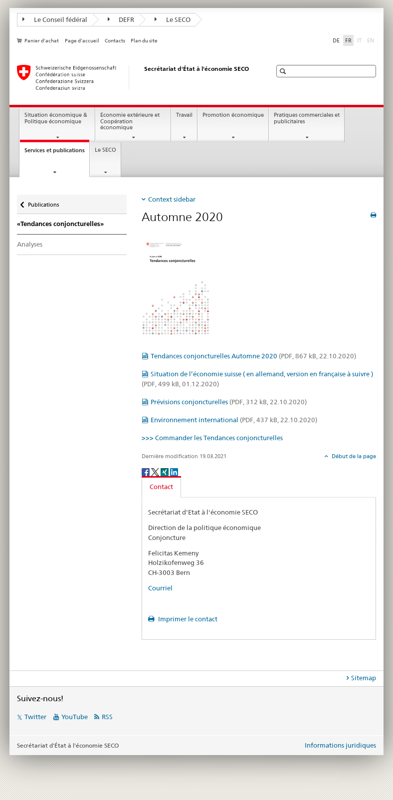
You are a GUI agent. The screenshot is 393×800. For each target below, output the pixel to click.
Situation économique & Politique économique (55, 118)
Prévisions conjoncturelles (229, 402)
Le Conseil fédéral (54, 19)
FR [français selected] (348, 40)
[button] (284, 71)
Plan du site (144, 40)
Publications (43, 202)
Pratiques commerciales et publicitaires (307, 118)
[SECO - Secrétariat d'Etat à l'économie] (134, 77)
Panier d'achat (41, 40)
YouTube (74, 717)
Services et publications (56, 153)
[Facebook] (146, 471)
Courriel (160, 588)
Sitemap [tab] (363, 678)
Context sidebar (172, 199)
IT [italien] (360, 40)
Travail (184, 115)
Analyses (29, 244)
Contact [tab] (161, 487)
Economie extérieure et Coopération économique (130, 121)
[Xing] (165, 471)
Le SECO (173, 19)
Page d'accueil (82, 40)
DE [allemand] (336, 40)
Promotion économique (233, 115)
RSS (107, 717)
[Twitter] (156, 471)
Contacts (115, 40)
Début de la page (353, 456)
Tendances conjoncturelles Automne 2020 (253, 356)
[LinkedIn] (174, 471)
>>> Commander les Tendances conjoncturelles (212, 438)
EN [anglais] (371, 40)
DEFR (121, 19)
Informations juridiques (340, 745)
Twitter (35, 717)
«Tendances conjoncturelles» (60, 224)
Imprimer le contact (187, 619)
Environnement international (234, 420)
